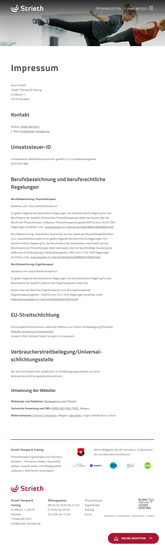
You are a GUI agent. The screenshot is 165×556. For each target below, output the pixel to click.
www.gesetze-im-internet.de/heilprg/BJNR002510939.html (65, 257)
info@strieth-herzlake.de (34, 131)
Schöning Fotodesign (44, 415)
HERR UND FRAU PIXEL (65, 408)
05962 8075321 (30, 127)
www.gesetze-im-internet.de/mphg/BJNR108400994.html (79, 227)
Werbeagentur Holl (55, 401)
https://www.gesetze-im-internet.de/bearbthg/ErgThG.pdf (44, 299)
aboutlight (75, 415)
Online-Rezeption (133, 538)
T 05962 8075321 (21, 519)
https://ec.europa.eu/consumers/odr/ (32, 331)
